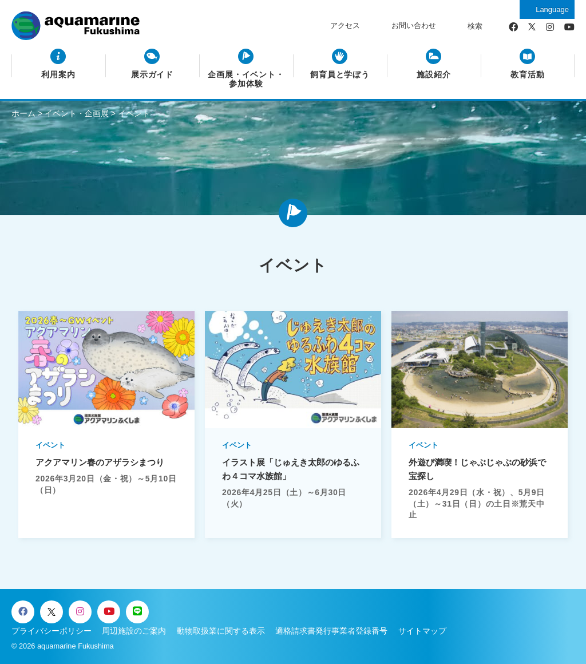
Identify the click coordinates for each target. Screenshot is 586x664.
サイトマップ (422, 630)
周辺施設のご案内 (134, 630)
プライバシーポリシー (51, 630)
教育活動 (527, 74)
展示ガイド (152, 74)
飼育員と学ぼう (340, 74)
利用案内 (58, 74)
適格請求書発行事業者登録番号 (331, 630)
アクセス (345, 25)
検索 (475, 26)
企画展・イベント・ (246, 79)
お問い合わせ (413, 25)
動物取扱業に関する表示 (221, 630)
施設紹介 (434, 74)
